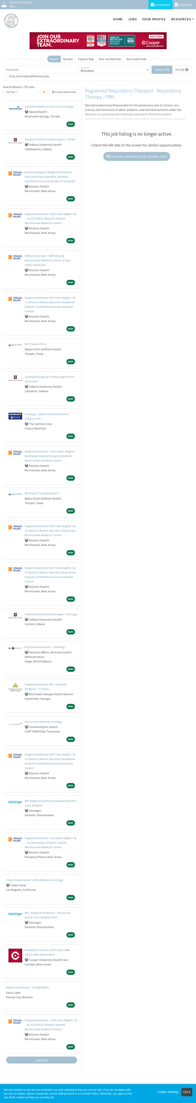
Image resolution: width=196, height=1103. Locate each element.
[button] (181, 70)
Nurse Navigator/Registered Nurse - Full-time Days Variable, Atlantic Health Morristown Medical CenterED (50, 176)
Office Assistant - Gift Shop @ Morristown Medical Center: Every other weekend (47, 260)
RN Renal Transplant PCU (42, 493)
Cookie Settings (167, 1092)
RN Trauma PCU (35, 344)
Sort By (10, 92)
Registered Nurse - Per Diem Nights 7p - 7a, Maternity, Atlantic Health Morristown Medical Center (51, 842)
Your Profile (154, 19)
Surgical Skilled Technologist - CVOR (50, 139)
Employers (183, 4)
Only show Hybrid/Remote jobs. (29, 76)
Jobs (132, 19)
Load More (41, 1060)
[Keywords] (41, 70)
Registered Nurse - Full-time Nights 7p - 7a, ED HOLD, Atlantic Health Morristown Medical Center (51, 1024)
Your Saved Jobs (136, 59)
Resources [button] (181, 19)
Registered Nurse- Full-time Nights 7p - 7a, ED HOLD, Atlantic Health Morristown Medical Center (50, 218)
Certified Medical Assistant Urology (49, 106)
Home (118, 19)
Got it (186, 1092)
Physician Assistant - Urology (45, 647)
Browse (68, 59)
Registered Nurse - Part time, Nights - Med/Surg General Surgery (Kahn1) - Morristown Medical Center (50, 455)
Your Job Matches (110, 59)
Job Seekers (160, 4)
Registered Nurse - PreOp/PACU (27, 987)
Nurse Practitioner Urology (43, 721)
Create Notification (64, 92)
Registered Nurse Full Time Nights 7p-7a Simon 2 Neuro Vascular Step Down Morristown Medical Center (50, 530)
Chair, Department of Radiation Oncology (34, 880)
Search (54, 59)
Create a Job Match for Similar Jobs (136, 156)
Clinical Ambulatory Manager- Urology (51, 614)
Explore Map (86, 59)
